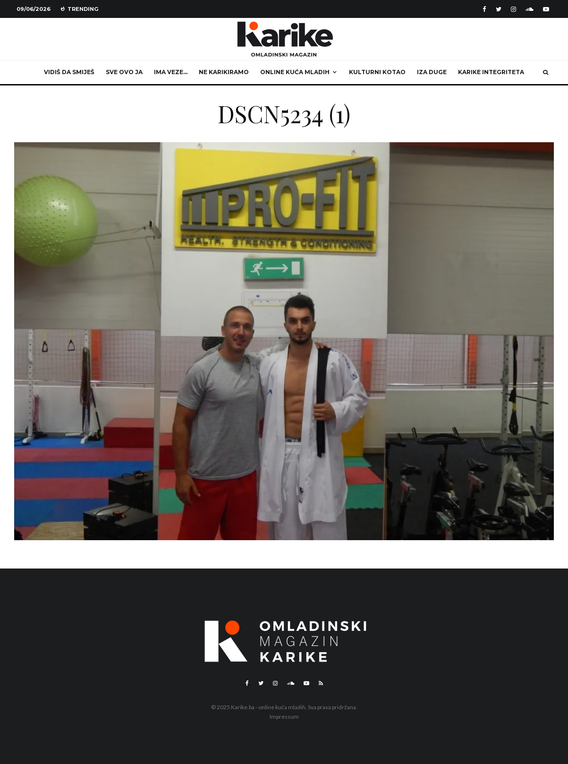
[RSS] (321, 683)
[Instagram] (513, 9)
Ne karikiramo (224, 72)
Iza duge (432, 72)
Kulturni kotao (377, 72)
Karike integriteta (491, 72)
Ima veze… (170, 72)
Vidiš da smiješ (69, 72)
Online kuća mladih (295, 72)
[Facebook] (484, 9)
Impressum (284, 716)
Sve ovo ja (124, 72)
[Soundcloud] (529, 9)
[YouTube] (546, 9)
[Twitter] (498, 9)
